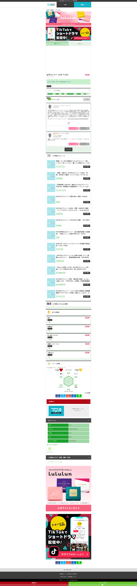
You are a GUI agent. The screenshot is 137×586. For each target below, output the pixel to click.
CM (65, 4)
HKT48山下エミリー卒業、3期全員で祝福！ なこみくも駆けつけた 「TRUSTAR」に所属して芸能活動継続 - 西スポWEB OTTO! (73, 281)
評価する (34, 584)
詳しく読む (86, 166)
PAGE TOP (68, 570)
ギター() (50, 461)
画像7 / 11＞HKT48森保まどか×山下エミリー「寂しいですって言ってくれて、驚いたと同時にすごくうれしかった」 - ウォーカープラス (73, 163)
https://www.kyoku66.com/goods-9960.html (78, 118)
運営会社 (75, 574)
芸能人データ (57, 43)
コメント (80, 43)
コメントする (102, 584)
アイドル (68, 81)
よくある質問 (68, 574)
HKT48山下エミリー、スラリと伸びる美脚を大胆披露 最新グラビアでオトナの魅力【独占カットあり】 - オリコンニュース (73, 293)
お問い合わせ (63, 576)
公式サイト (52, 446)
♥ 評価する (51, 401)
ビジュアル (50, 81)
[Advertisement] (68, 59)
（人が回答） (54, 90)
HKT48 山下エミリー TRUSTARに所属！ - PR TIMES (73, 220)
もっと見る (86, 99)
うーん (86, 128)
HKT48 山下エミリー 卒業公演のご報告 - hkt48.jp (71, 196)
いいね (75, 128)
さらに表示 (68, 149)
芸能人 (83, 4)
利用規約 (62, 574)
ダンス (58, 81)
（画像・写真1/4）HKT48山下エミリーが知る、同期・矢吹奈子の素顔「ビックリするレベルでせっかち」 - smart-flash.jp (72, 175)
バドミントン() (58, 461)
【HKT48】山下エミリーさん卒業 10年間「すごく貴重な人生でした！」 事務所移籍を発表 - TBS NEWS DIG (72, 257)
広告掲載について (72, 576)
